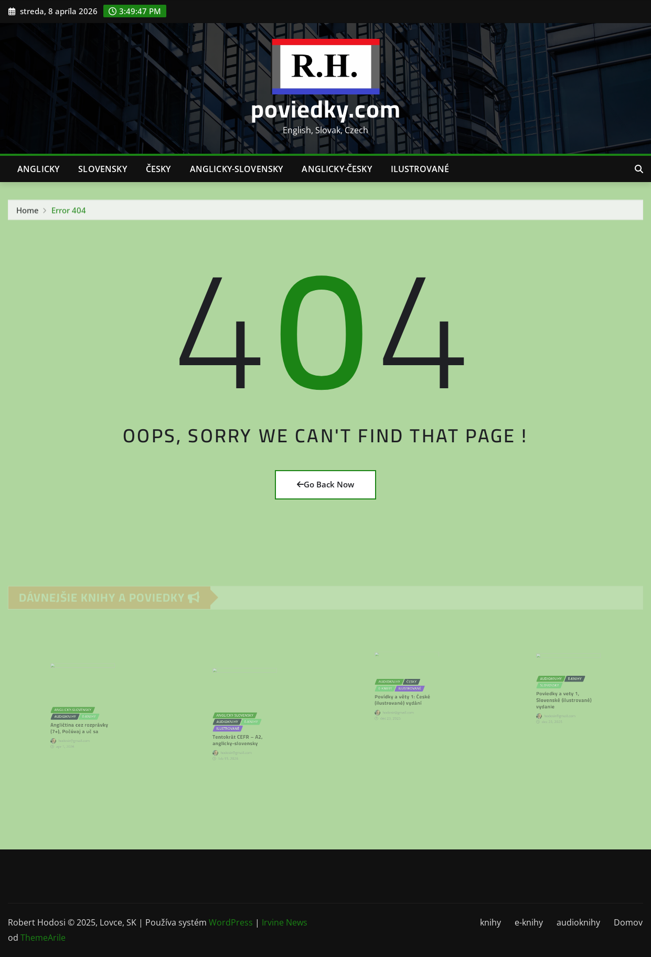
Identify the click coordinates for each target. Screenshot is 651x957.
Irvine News (284, 922)
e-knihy (529, 922)
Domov (628, 922)
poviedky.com (326, 108)
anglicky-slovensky (236, 169)
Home (27, 212)
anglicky (38, 169)
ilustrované (420, 169)
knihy (490, 922)
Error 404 (68, 212)
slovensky (102, 169)
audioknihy (578, 922)
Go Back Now (325, 484)
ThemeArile (43, 937)
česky (158, 169)
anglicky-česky (336, 169)
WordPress (231, 922)
